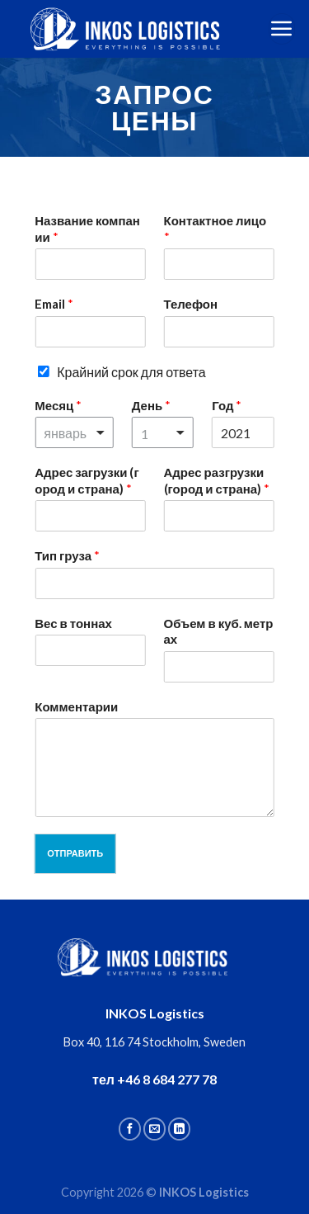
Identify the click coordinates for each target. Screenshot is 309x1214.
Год (226, 405)
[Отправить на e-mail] (154, 1129)
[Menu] (282, 29)
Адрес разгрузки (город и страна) (217, 480)
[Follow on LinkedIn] (179, 1129)
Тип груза (67, 555)
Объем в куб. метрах (219, 631)
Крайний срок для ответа (131, 372)
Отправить (75, 853)
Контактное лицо (215, 228)
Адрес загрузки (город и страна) (86, 480)
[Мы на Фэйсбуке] (130, 1129)
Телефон (191, 303)
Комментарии (76, 706)
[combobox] (74, 432)
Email (54, 303)
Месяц (58, 405)
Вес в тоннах (73, 623)
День (151, 405)
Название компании (87, 228)
